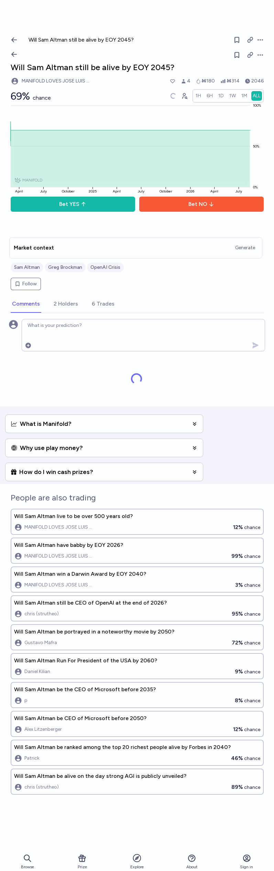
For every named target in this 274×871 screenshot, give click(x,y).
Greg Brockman (65, 267)
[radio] (198, 96)
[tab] (26, 304)
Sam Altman (27, 267)
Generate (245, 248)
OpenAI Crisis (105, 267)
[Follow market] (237, 54)
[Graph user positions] (184, 95)
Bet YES (72, 204)
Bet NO (201, 204)
